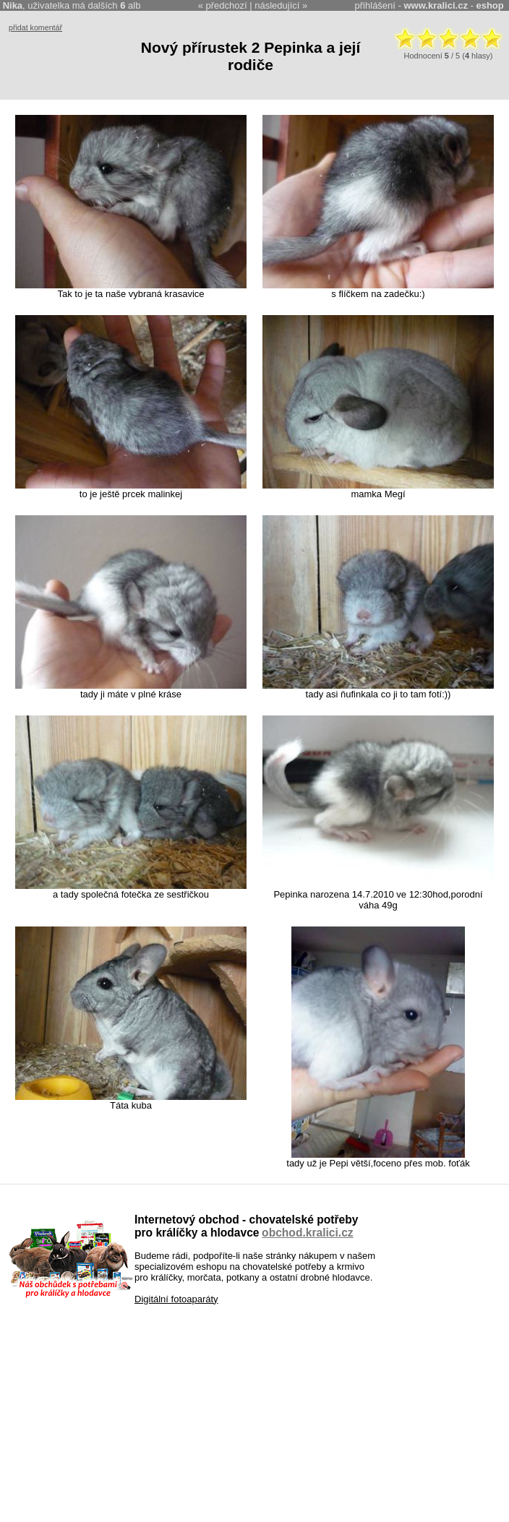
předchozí (226, 5)
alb (130, 5)
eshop (489, 5)
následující (276, 5)
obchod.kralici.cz (308, 1232)
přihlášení (375, 5)
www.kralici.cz (436, 5)
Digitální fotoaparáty (176, 1299)
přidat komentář (35, 27)
